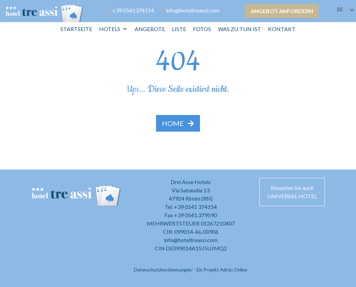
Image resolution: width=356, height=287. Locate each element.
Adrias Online (233, 269)
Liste (179, 29)
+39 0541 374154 (195, 206)
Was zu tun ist (239, 29)
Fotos (202, 29)
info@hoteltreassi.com (191, 240)
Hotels (113, 29)
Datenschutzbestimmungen (162, 269)
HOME (178, 123)
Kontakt (282, 29)
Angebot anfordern (282, 11)
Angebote (150, 29)
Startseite (76, 29)
